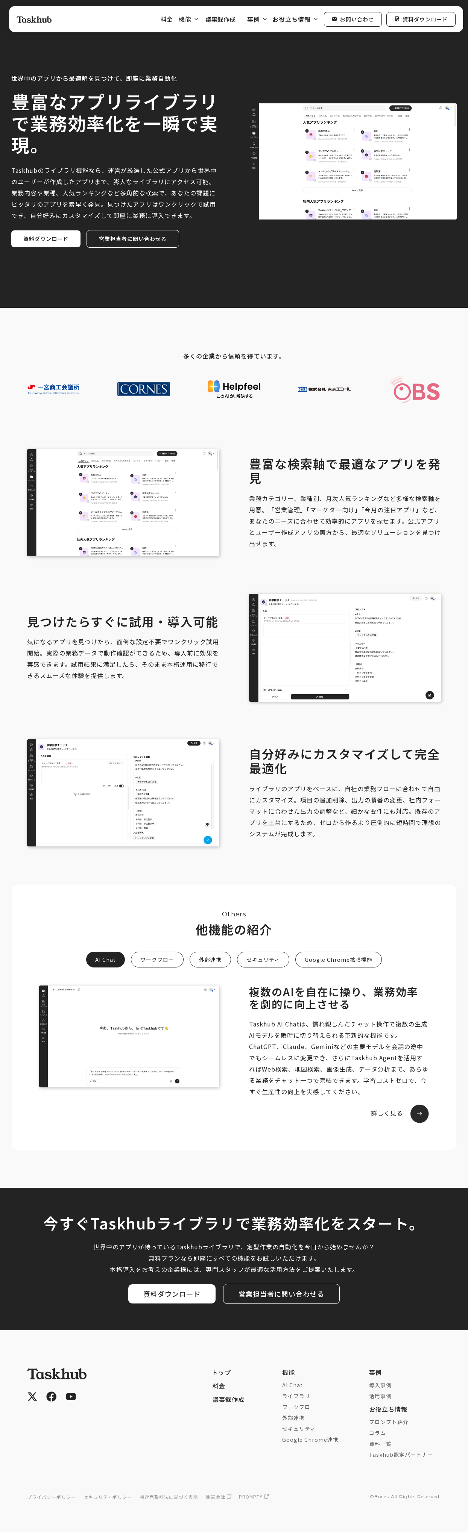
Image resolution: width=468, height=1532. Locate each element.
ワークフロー (299, 1407)
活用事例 (380, 1396)
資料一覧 (380, 1444)
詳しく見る (387, 1113)
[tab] (105, 959)
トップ (221, 1373)
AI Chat (292, 1386)
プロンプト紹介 (389, 1422)
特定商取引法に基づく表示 (169, 1497)
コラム (377, 1433)
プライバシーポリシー (51, 1497)
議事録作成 (220, 19)
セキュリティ (299, 1429)
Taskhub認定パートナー (401, 1455)
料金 (167, 19)
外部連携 (293, 1418)
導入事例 (380, 1386)
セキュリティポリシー (108, 1497)
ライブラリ (296, 1396)
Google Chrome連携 (310, 1440)
